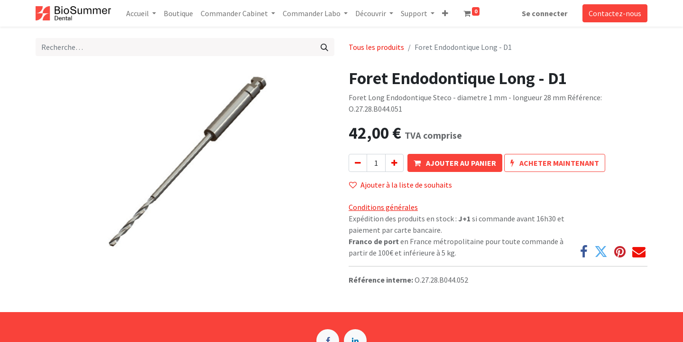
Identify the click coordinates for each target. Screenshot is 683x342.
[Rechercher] (324, 47)
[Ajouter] (394, 163)
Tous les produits (376, 47)
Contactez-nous (615, 13)
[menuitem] (178, 13)
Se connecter (544, 13)
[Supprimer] (358, 163)
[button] (445, 13)
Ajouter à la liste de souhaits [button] (400, 185)
